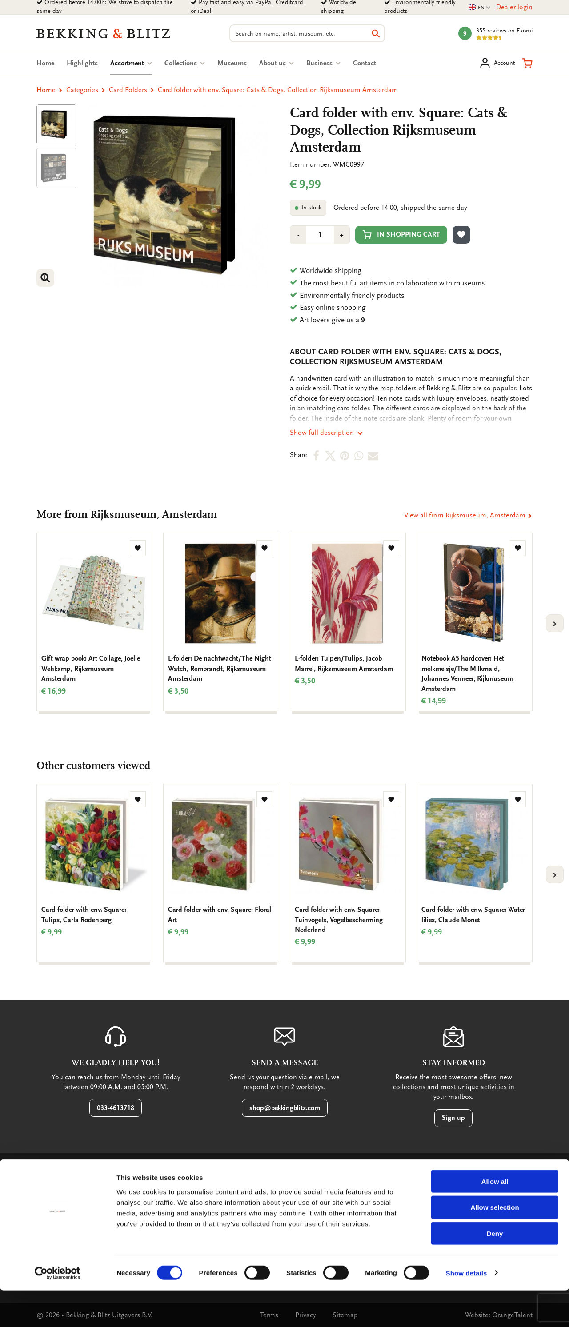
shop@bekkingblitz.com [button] (284, 1108)
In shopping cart (401, 234)
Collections (184, 63)
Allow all (495, 1218)
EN (480, 8)
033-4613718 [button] (115, 1108)
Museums (232, 63)
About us (276, 63)
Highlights (82, 63)
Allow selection (494, 1244)
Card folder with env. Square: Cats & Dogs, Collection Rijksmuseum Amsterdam (278, 90)
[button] (527, 63)
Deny (495, 1270)
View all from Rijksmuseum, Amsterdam (468, 515)
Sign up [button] (453, 1118)
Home (45, 63)
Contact (364, 63)
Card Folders (128, 90)
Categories (82, 90)
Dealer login (514, 7)
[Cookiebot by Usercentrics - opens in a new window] (57, 1309)
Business (323, 63)
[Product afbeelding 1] (56, 124)
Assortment (131, 63)
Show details (466, 1309)
